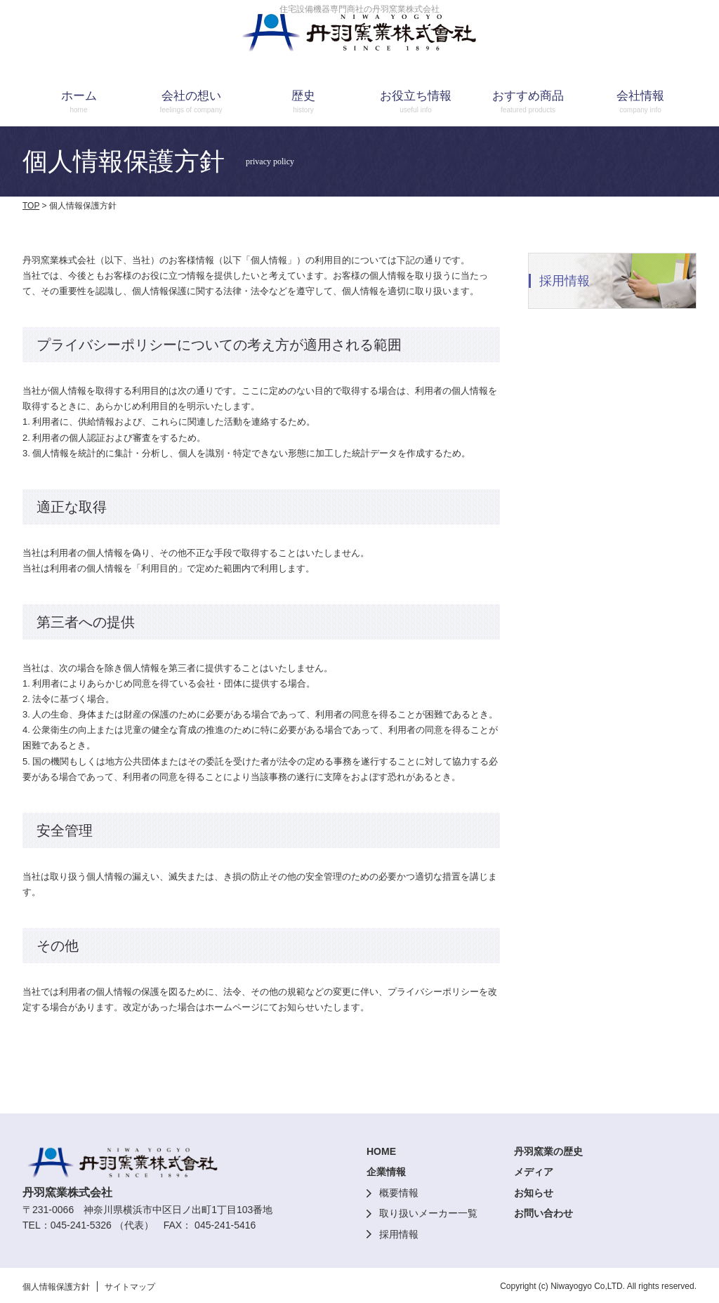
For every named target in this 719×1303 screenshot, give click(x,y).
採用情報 (398, 1234)
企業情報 (386, 1171)
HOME (381, 1151)
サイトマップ (130, 1287)
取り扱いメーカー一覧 (428, 1213)
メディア (533, 1171)
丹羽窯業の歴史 (548, 1151)
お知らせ (533, 1192)
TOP (30, 206)
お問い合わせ (543, 1213)
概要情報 (398, 1192)
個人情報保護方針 (56, 1287)
